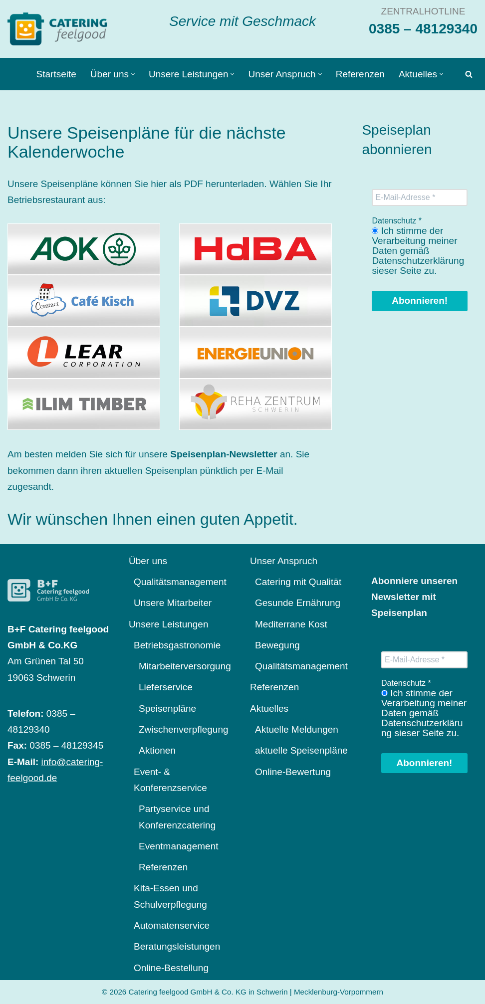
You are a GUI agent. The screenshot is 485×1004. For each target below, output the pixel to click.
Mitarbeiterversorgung (185, 666)
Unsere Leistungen (169, 624)
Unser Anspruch (283, 561)
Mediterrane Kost (291, 624)
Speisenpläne (167, 708)
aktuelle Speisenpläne (301, 750)
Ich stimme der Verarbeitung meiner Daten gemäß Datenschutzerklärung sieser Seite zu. (418, 251)
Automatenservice (172, 925)
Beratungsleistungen (177, 946)
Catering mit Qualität (298, 582)
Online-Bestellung (171, 968)
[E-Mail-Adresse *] (420, 197)
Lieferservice (166, 687)
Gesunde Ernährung (297, 603)
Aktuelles (269, 708)
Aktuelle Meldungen (296, 729)
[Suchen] (469, 74)
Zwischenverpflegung (184, 729)
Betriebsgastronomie (177, 645)
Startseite (56, 74)
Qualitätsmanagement (180, 582)
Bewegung (277, 645)
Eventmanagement (179, 846)
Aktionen (157, 750)
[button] (133, 74)
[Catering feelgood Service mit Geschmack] (59, 28)
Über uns (148, 561)
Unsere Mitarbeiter (173, 603)
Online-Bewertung (293, 772)
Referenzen (360, 74)
